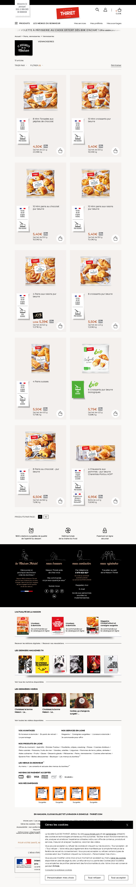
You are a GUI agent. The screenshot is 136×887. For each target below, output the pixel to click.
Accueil (18, 36)
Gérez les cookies (28, 824)
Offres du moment (27, 747)
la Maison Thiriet (27, 563)
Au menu (22, 766)
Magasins (66, 734)
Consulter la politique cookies (58, 870)
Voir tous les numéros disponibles (29, 682)
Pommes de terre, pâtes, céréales (95, 750)
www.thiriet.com (92, 834)
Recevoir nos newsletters (53, 643)
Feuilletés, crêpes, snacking (73, 747)
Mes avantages (114, 23)
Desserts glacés (55, 753)
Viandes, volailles (61, 750)
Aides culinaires (25, 753)
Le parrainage (25, 737)
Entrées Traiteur (53, 747)
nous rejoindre (109, 563)
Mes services (80, 23)
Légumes (74, 750)
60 (46, 517)
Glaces (43, 753)
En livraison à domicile (28, 734)
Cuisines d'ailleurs (101, 747)
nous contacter (82, 563)
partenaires (111, 834)
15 (40, 517)
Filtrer (35, 65)
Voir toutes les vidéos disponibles (29, 720)
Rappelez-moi (82, 585)
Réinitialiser (116, 65)
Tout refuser (94, 877)
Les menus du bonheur (46, 23)
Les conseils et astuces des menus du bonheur (49, 766)
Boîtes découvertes (40, 757)
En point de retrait (48, 734)
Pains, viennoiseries (31, 36)
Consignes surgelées (81, 734)
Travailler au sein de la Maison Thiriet (109, 571)
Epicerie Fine (24, 757)
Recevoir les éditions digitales (27, 643)
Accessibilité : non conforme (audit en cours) (35, 827)
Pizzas (89, 747)
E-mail (82, 589)
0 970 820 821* (82, 573)
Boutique (54, 757)
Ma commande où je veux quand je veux (54, 579)
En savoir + (69, 777)
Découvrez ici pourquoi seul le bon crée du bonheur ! (26, 572)
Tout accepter (118, 877)
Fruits (36, 753)
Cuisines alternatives (102, 753)
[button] (105, 10)
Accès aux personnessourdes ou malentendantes (81, 595)
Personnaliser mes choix (60, 877)
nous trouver (54, 563)
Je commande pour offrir (72, 737)
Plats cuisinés (24, 750)
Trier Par (20, 65)
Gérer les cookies (118, 858)
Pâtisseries (68, 753)
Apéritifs (40, 747)
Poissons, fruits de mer (42, 750)
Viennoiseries (48, 36)
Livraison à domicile (100, 734)
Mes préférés (96, 23)
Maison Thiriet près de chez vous (54, 571)
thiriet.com (28, 821)
